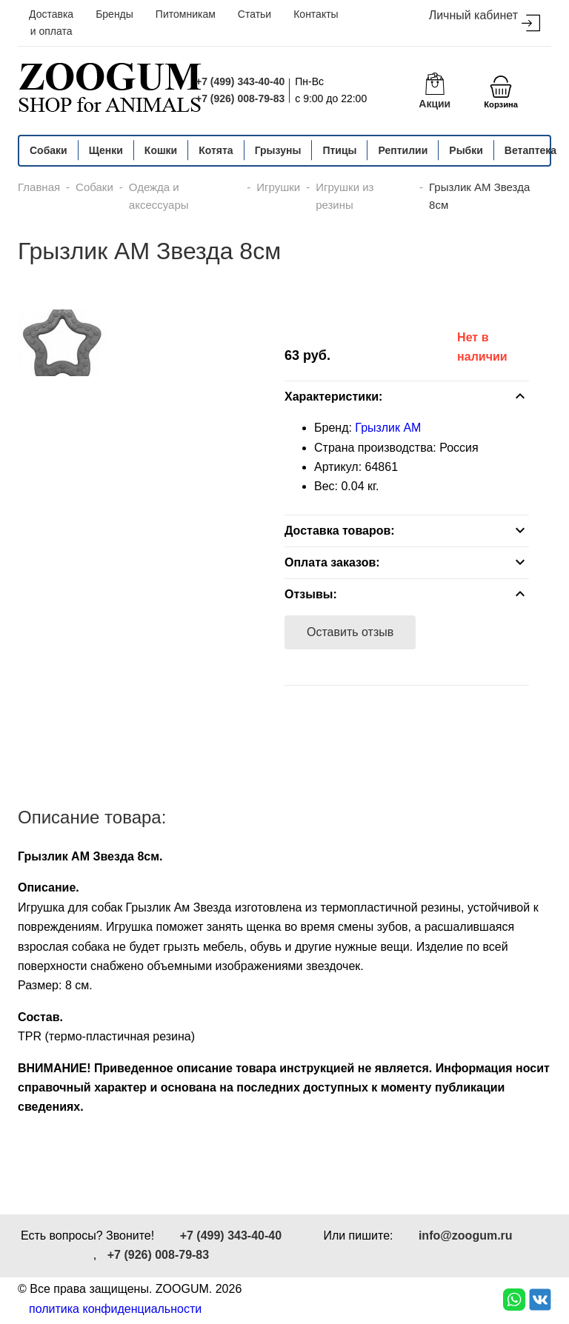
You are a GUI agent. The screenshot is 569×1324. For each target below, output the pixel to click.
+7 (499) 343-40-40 (240, 81)
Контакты (315, 14)
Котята (216, 150)
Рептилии (402, 150)
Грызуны (278, 150)
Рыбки (466, 150)
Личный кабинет (484, 21)
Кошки (160, 150)
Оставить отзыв (350, 632)
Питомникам (186, 14)
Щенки (106, 150)
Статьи (254, 14)
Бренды (114, 14)
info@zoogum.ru (466, 1235)
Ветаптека (530, 150)
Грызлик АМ (388, 427)
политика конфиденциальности (115, 1309)
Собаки (48, 150)
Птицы (339, 150)
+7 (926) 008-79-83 (240, 98)
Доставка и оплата (51, 22)
